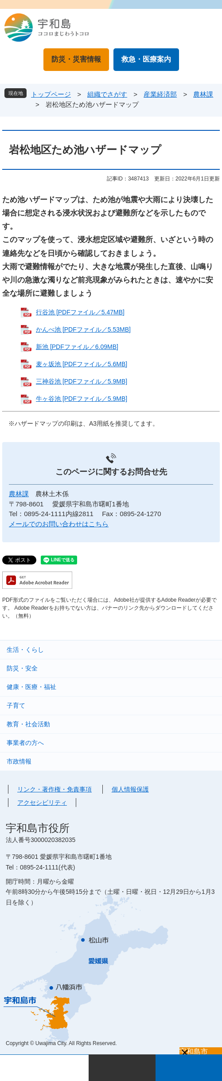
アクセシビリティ (42, 802)
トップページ (51, 94)
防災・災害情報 (76, 59)
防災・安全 (22, 668)
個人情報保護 (130, 789)
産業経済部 (160, 94)
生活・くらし (25, 649)
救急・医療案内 (146, 59)
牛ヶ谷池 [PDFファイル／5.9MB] (81, 398)
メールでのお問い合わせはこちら (59, 524)
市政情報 (19, 761)
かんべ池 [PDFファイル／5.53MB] (83, 329)
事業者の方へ (25, 742)
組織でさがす (107, 94)
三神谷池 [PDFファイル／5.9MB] (81, 381)
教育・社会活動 (28, 724)
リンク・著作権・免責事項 (54, 789)
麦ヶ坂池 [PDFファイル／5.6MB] (81, 364)
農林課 (203, 94)
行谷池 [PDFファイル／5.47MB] (80, 312)
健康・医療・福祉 (31, 686)
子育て (16, 705)
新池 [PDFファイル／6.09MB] (77, 346)
